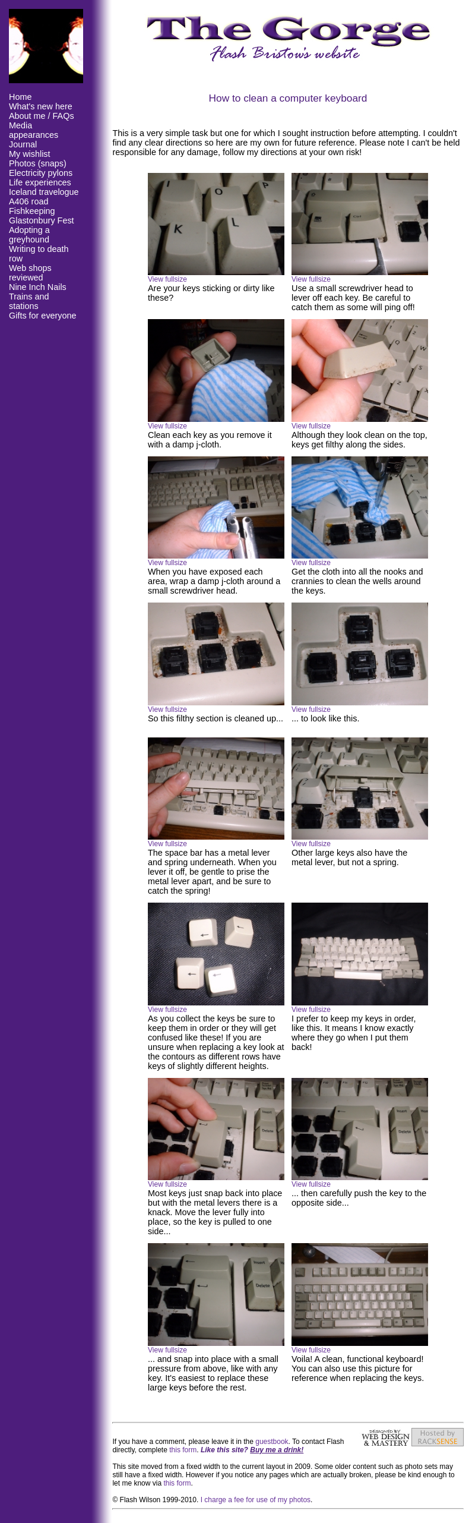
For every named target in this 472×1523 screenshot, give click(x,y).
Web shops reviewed (30, 272)
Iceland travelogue (44, 192)
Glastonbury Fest (41, 220)
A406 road (28, 201)
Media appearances (33, 130)
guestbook (271, 1441)
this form (183, 1450)
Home (20, 97)
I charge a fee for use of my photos (256, 1500)
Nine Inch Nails (37, 287)
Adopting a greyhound (29, 234)
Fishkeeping (32, 211)
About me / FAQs (41, 116)
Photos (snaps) (37, 163)
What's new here (40, 106)
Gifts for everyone (43, 315)
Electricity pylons (40, 173)
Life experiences (40, 182)
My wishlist (29, 154)
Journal (23, 144)
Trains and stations (29, 301)
